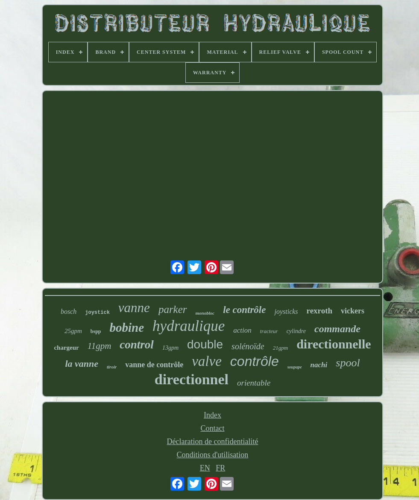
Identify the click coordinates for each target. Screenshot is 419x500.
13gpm (170, 348)
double (205, 344)
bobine (127, 327)
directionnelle (333, 344)
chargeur (66, 347)
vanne (134, 307)
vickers (352, 311)
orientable (253, 382)
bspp (96, 331)
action (242, 330)
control (137, 344)
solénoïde (247, 346)
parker (172, 309)
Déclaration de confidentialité (212, 441)
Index (212, 415)
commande (337, 328)
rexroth (320, 310)
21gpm (280, 348)
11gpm (99, 346)
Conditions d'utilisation (213, 454)
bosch (68, 311)
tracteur (269, 331)
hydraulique (188, 326)
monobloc (205, 313)
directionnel (192, 379)
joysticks (286, 311)
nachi (319, 365)
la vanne (81, 363)
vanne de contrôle (154, 364)
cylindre (296, 331)
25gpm (73, 330)
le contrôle (244, 309)
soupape (294, 367)
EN (205, 468)
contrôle (254, 361)
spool (348, 363)
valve (207, 361)
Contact (212, 428)
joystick (97, 313)
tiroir (112, 366)
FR (220, 468)
